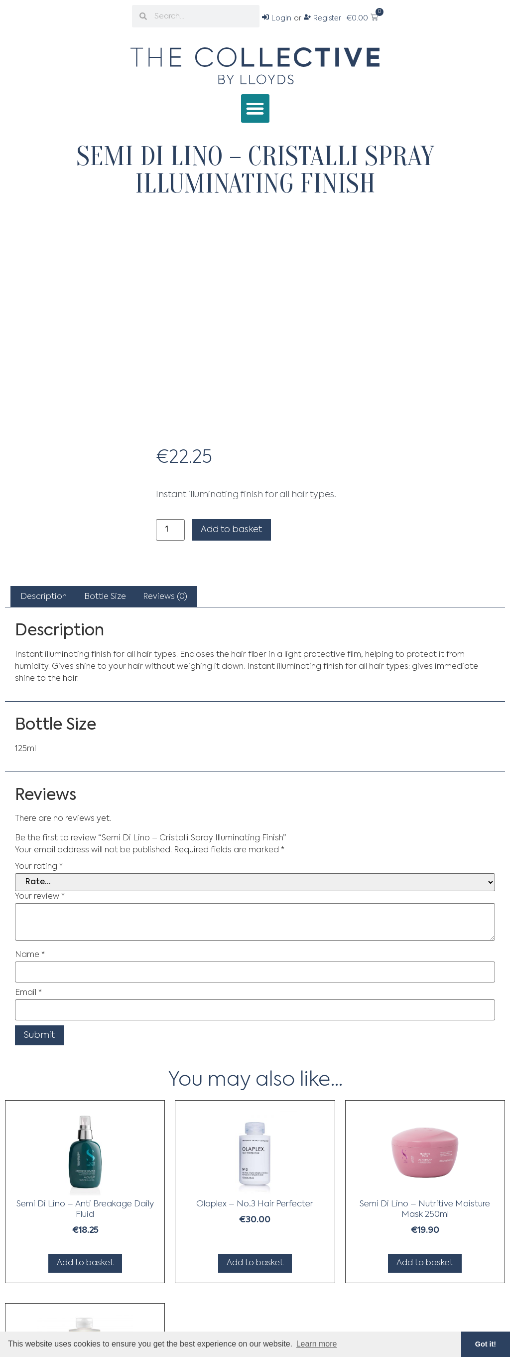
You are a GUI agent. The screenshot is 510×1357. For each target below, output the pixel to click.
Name (30, 955)
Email (28, 993)
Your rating (39, 867)
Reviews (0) (165, 597)
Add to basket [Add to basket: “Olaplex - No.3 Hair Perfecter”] (255, 1263)
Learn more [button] (316, 1344)
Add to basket (231, 529)
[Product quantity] (170, 530)
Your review (40, 897)
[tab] (43, 597)
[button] (255, 108)
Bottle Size (105, 597)
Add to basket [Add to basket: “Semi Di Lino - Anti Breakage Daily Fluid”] (85, 1263)
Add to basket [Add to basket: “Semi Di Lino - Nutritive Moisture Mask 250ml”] (424, 1263)
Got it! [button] (485, 1344)
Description (43, 597)
